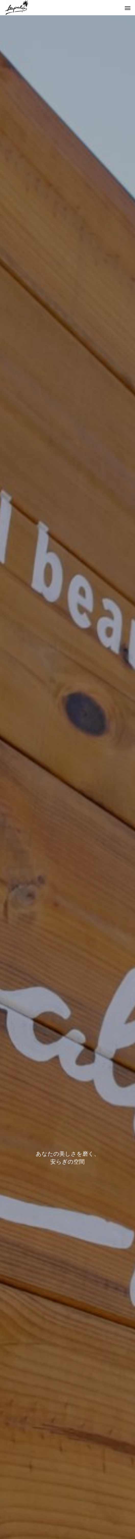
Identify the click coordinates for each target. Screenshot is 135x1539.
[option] (67, 777)
